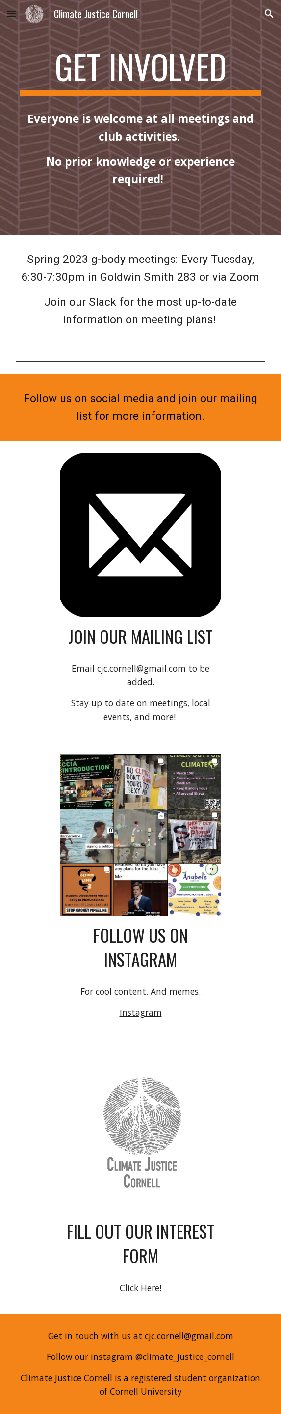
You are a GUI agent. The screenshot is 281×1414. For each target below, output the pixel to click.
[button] (12, 13)
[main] (140, 71)
